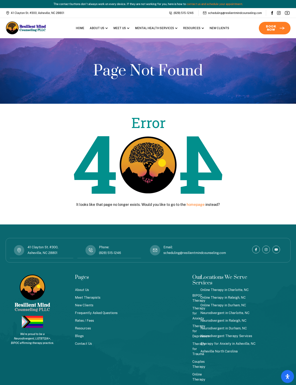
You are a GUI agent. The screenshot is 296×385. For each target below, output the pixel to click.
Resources (193, 28)
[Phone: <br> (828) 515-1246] (90, 250)
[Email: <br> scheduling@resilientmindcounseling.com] (155, 250)
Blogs (79, 336)
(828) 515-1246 (184, 13)
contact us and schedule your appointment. (214, 4)
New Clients (219, 28)
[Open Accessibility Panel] (287, 376)
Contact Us (83, 343)
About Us (99, 28)
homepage (196, 204)
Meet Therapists (87, 297)
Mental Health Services (156, 28)
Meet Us (121, 28)
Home (80, 28)
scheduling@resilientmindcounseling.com (235, 13)
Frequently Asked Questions (96, 313)
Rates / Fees (84, 320)
